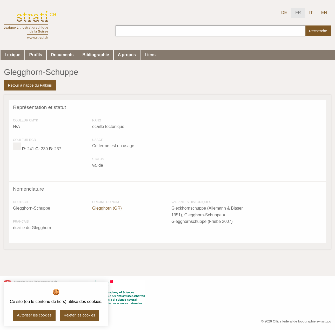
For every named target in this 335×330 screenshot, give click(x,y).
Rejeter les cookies (79, 315)
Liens (150, 55)
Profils (35, 55)
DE (284, 12)
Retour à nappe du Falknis (30, 85)
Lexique (12, 55)
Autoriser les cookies (34, 315)
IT (311, 12)
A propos (127, 55)
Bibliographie (95, 55)
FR (298, 12)
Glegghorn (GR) (107, 208)
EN (324, 12)
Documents (62, 55)
